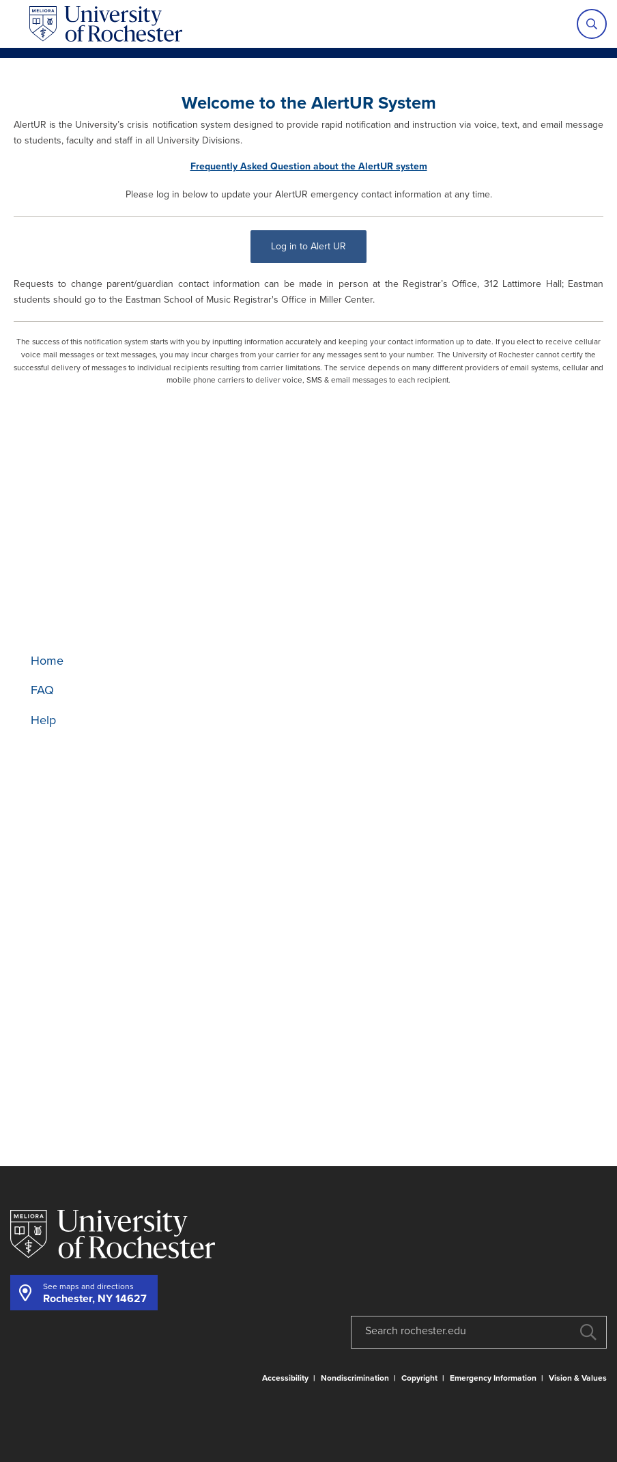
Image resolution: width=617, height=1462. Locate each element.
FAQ (42, 690)
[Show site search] (592, 24)
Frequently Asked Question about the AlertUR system (308, 166)
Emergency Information (493, 1378)
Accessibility (285, 1378)
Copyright (419, 1378)
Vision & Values (578, 1378)
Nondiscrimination (355, 1378)
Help (43, 720)
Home (47, 661)
